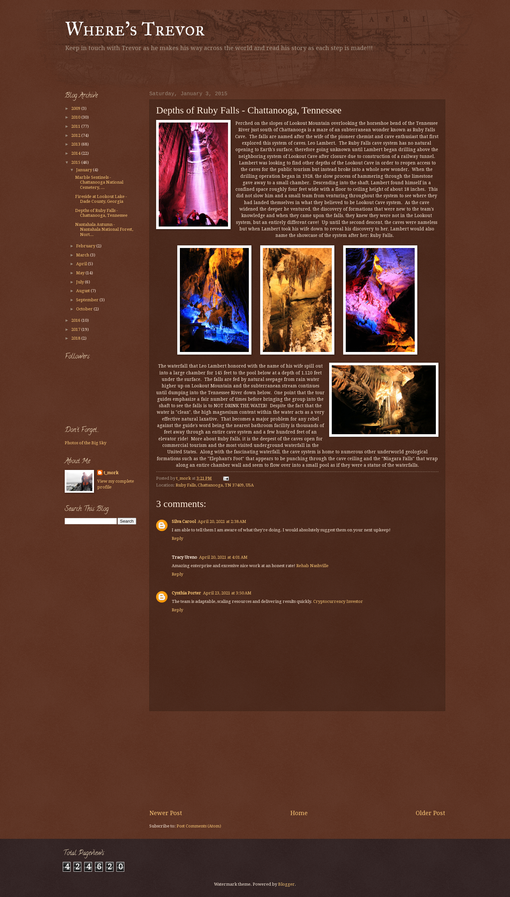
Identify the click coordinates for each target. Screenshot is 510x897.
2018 (76, 338)
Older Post (430, 813)
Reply (177, 538)
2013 (76, 144)
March (83, 255)
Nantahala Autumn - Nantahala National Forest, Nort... (104, 229)
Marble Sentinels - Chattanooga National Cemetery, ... (99, 182)
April (82, 263)
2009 (76, 108)
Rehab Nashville (312, 565)
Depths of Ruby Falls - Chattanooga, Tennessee (101, 213)
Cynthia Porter (186, 593)
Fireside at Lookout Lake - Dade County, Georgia (101, 199)
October (85, 308)
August (83, 290)
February (86, 245)
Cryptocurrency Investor (338, 601)
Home (299, 813)
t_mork (111, 472)
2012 (76, 135)
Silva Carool (184, 521)
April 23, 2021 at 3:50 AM (227, 593)
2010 (76, 117)
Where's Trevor (135, 29)
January (84, 169)
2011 (76, 126)
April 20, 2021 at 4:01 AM (223, 557)
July (80, 282)
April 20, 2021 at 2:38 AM (222, 521)
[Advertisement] (141, 70)
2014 (76, 153)
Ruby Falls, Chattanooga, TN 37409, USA (215, 485)
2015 (76, 162)
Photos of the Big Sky (85, 442)
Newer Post (165, 813)
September (88, 299)
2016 (76, 320)
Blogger (286, 884)
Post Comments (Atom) (199, 826)
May (81, 272)
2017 (76, 329)
